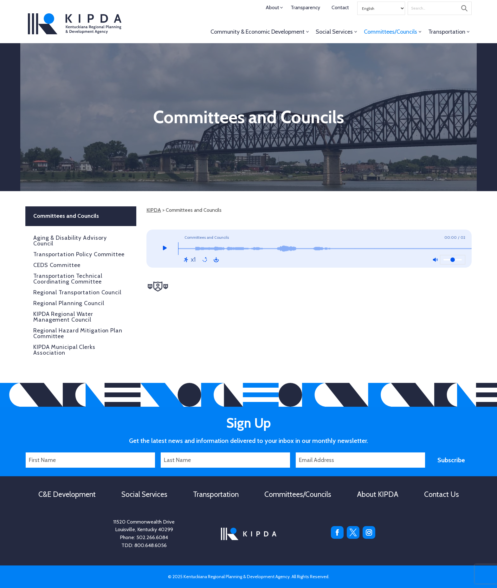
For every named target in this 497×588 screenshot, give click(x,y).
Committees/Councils (390, 31)
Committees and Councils (66, 215)
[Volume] (452, 259)
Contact (340, 7)
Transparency (305, 7)
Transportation (446, 31)
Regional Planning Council (68, 303)
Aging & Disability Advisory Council (70, 240)
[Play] (164, 248)
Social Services (334, 31)
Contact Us (441, 494)
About (272, 7)
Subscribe (451, 460)
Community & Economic (257, 31)
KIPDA (74, 23)
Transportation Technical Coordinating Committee (67, 278)
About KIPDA (377, 494)
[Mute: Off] (435, 259)
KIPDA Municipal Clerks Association (64, 350)
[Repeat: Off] (205, 259)
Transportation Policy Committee (79, 254)
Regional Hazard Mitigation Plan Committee (77, 333)
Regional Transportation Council (77, 292)
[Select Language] (381, 8)
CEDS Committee (57, 265)
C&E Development (67, 494)
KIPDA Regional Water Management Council (63, 317)
